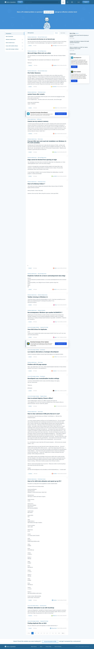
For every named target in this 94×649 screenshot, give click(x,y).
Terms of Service (58, 646)
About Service (34, 646)
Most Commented (9, 36)
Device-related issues (10, 42)
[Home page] (63, 2)
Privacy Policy (48, 646)
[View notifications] (67, 2)
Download (74, 66)
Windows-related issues (11, 39)
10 (58, 633)
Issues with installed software (12, 45)
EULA (41, 646)
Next (63, 633)
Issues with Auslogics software (12, 49)
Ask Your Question (49, 12)
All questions (8, 33)
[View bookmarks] (72, 2)
